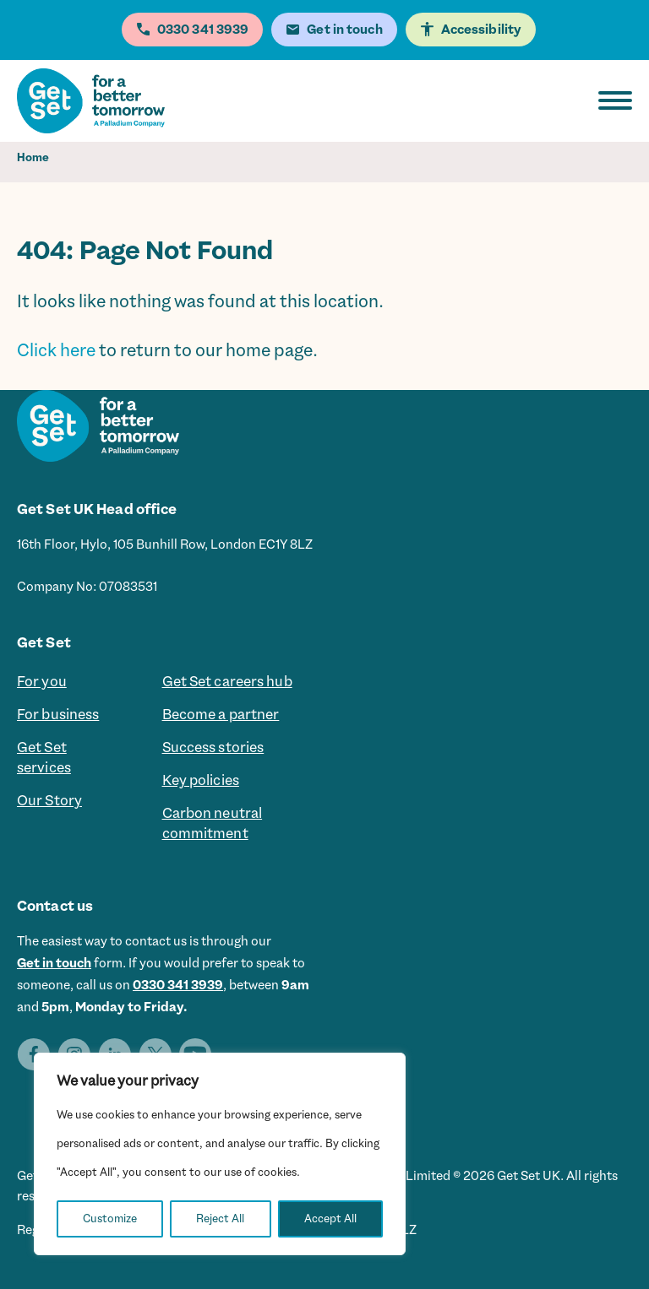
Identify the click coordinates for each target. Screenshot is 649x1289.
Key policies (200, 780)
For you (42, 681)
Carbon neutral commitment (212, 823)
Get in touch (54, 963)
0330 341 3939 (178, 985)
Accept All (330, 1218)
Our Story (49, 800)
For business (58, 714)
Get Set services (44, 757)
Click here (56, 350)
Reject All (220, 1218)
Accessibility (481, 29)
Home (33, 157)
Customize (110, 1218)
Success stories (213, 747)
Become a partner (221, 714)
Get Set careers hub (227, 681)
